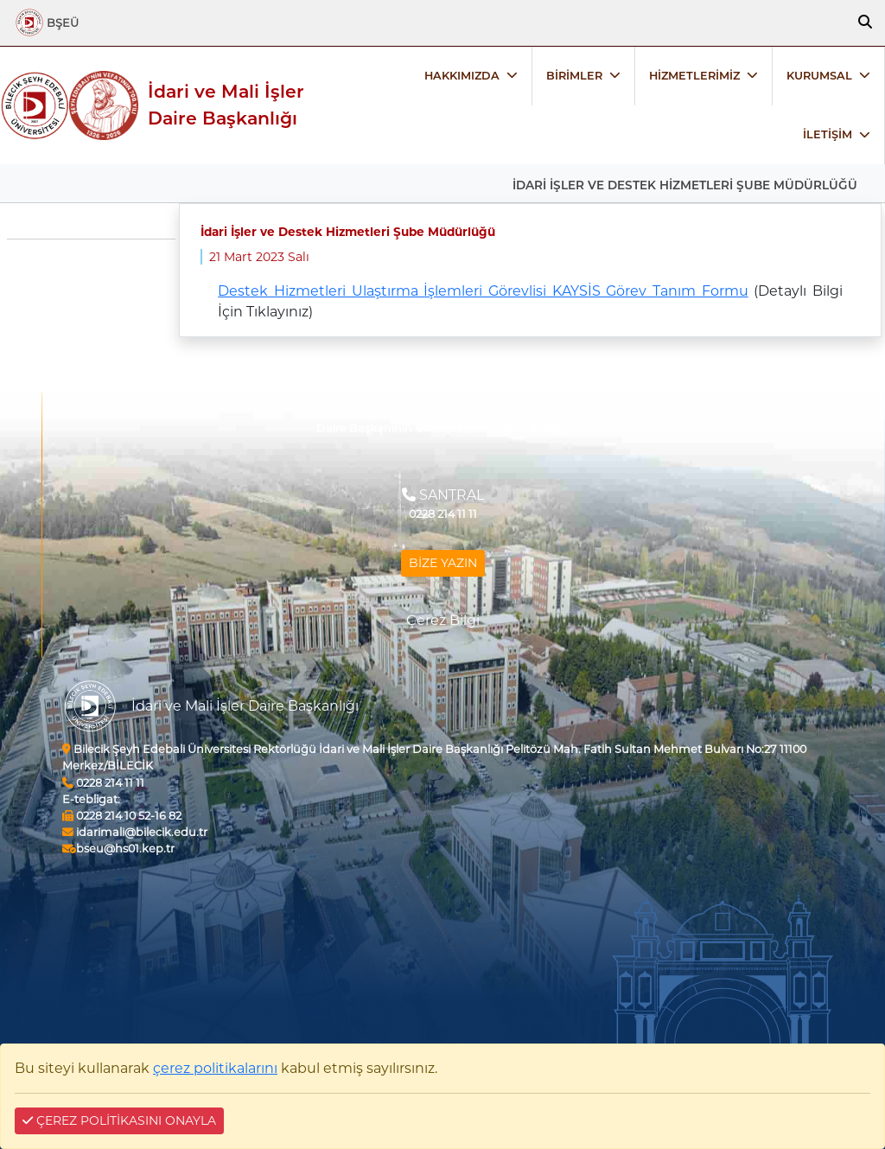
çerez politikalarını (215, 1068)
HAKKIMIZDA (462, 75)
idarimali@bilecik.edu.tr (134, 832)
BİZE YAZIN (443, 563)
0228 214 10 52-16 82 (121, 815)
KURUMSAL (819, 75)
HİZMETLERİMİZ (694, 75)
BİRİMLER (574, 75)
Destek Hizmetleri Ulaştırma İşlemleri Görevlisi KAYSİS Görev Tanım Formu (483, 291)
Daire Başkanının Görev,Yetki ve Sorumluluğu (443, 428)
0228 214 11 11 (103, 782)
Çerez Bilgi (443, 620)
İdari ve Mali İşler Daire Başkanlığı (226, 104)
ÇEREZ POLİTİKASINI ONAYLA (119, 1120)
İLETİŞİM (827, 134)
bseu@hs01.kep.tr (118, 848)
